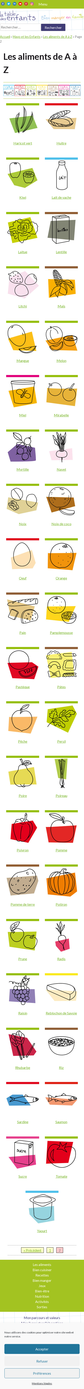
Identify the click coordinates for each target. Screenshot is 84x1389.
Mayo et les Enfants (26, 37)
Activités (42, 1301)
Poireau (61, 795)
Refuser (42, 1361)
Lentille (61, 252)
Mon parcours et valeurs (42, 1318)
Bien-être (42, 1291)
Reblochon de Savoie (61, 1013)
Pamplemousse (61, 632)
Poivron (23, 850)
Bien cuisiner (42, 1270)
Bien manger (42, 1280)
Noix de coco (61, 524)
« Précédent (32, 1250)
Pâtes (61, 687)
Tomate (61, 1176)
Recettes (42, 1275)
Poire (23, 795)
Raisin (22, 1013)
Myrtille (22, 469)
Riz (61, 1067)
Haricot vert (22, 143)
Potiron (61, 904)
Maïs (61, 306)
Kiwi (22, 197)
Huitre (61, 143)
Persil (61, 741)
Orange (61, 578)
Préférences (42, 1373)
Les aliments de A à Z (57, 37)
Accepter (42, 1349)
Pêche (22, 741)
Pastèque (23, 687)
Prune (22, 959)
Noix (22, 524)
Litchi (22, 306)
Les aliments (42, 1264)
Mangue (22, 360)
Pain (22, 632)
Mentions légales (42, 1383)
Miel (22, 415)
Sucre (22, 1176)
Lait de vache (61, 197)
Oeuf (23, 578)
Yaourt (42, 1231)
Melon (61, 360)
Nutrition (42, 1296)
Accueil (5, 37)
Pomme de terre (23, 904)
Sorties (42, 1307)
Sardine (22, 1122)
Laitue (22, 252)
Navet (61, 469)
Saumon (61, 1122)
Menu (42, 4)
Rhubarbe (22, 1067)
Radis (61, 959)
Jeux (42, 1286)
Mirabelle (61, 415)
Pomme (61, 850)
